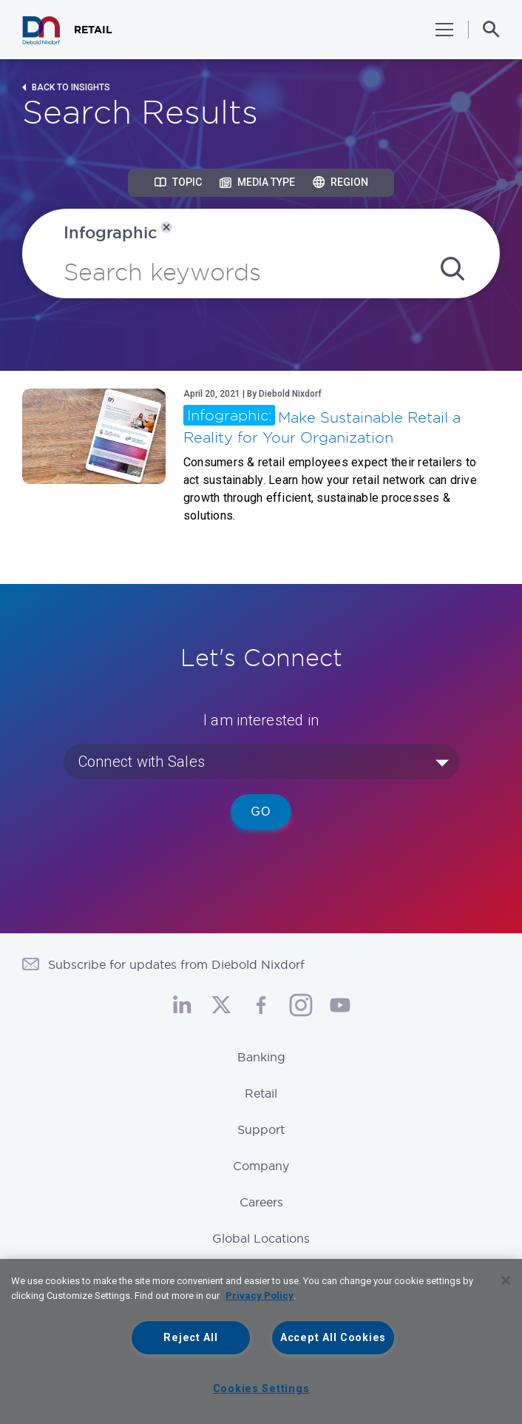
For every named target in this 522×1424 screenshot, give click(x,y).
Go (261, 811)
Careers (261, 1202)
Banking (261, 1056)
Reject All (190, 1337)
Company (261, 1165)
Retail (261, 1093)
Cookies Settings (261, 1389)
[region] (261, 1341)
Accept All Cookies (333, 1337)
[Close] (505, 1280)
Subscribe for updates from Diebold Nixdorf (176, 964)
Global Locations (261, 1238)
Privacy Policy (260, 1295)
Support (261, 1129)
